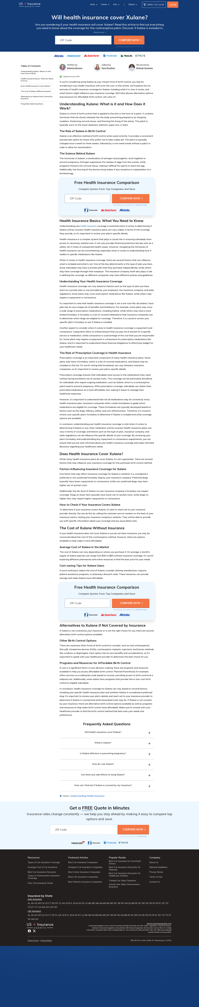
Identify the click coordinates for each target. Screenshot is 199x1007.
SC (160, 903)
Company (154, 857)
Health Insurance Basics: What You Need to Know (37, 80)
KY (83, 903)
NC (139, 903)
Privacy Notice (156, 872)
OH (139, 915)
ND (143, 903)
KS (79, 903)
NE (119, 903)
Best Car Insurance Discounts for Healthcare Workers (124, 874)
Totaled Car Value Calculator (122, 880)
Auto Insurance (35, 899)
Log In (172, 4)
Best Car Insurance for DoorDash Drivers (125, 862)
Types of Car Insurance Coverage (44, 862)
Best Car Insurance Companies (83, 862)
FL (60, 903)
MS (107, 903)
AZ (35, 903)
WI (51, 907)
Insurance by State (40, 895)
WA (43, 907)
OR (150, 903)
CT (49, 903)
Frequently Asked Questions (32, 104)
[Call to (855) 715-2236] (154, 5)
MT (115, 903)
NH (126, 903)
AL (29, 903)
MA (97, 903)
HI (66, 903)
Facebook (29, 931)
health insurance (88, 226)
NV (122, 903)
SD (163, 903)
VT (36, 907)
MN (104, 903)
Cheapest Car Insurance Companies (85, 867)
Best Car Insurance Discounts (42, 872)
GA (63, 903)
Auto (93, 4)
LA (86, 903)
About (132, 4)
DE (53, 903)
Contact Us (154, 882)
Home (105, 4)
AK (32, 903)
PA (154, 903)
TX (29, 907)
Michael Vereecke (144, 68)
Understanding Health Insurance (87, 795)
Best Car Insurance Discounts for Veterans (124, 868)
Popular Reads (117, 857)
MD (93, 903)
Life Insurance (34, 911)
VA (39, 907)
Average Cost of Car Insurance (42, 867)
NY (136, 903)
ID (69, 903)
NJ (129, 903)
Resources (34, 857)
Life (116, 4)
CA (42, 903)
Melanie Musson (74, 68)
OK (147, 903)
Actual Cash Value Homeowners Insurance (124, 885)
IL (72, 903)
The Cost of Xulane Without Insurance (36, 91)
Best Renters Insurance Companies (85, 882)
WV (48, 907)
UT (32, 907)
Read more (99, 32)
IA (77, 903)
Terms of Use (138, 47)
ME (89, 903)
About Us (153, 862)
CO (46, 903)
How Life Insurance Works (40, 883)
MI (101, 903)
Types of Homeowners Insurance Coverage (44, 876)
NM (132, 903)
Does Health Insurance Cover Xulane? (36, 86)
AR (39, 903)
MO (111, 903)
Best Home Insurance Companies (84, 872)
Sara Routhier (108, 68)
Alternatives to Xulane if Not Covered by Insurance (36, 97)
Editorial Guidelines (158, 867)
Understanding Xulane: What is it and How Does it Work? (36, 72)
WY (55, 907)
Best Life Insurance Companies (83, 877)
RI (157, 903)
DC (56, 903)
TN (166, 903)
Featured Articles (78, 857)
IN (74, 903)
